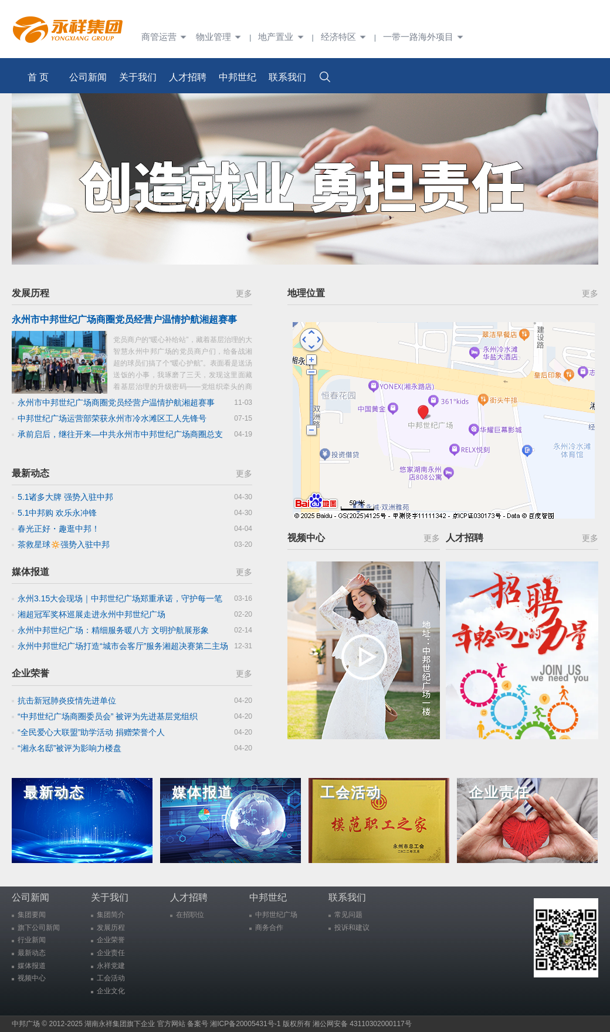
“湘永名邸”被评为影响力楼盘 (69, 748)
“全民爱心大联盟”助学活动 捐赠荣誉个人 (91, 732)
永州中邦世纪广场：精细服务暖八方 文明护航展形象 (113, 630)
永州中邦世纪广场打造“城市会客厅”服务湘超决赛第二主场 (123, 646)
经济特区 (345, 37)
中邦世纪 (237, 77)
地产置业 (282, 37)
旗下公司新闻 (39, 927)
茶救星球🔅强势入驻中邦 (64, 544)
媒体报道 (30, 572)
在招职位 (190, 915)
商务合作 (269, 927)
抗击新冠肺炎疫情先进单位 (67, 700)
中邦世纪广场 (276, 915)
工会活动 (111, 978)
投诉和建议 (352, 927)
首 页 (38, 77)
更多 (244, 293)
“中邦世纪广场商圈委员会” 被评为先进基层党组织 (108, 716)
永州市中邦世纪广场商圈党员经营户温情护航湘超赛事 (116, 402)
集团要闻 (32, 915)
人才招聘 (187, 77)
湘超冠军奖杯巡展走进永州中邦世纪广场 (91, 614)
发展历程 (30, 293)
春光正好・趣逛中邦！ (59, 528)
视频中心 (306, 538)
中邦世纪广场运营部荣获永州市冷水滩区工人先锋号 (112, 418)
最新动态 (30, 473)
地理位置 (306, 293)
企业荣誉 (30, 673)
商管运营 (165, 37)
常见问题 (348, 915)
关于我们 (138, 77)
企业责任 (111, 953)
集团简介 (111, 915)
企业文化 (111, 991)
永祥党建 (111, 966)
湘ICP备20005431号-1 (245, 1024)
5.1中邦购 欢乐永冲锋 (57, 512)
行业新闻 (32, 940)
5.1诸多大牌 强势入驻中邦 (65, 497)
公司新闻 (88, 77)
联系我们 (287, 77)
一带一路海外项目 (424, 37)
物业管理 (220, 37)
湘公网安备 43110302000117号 (362, 1024)
